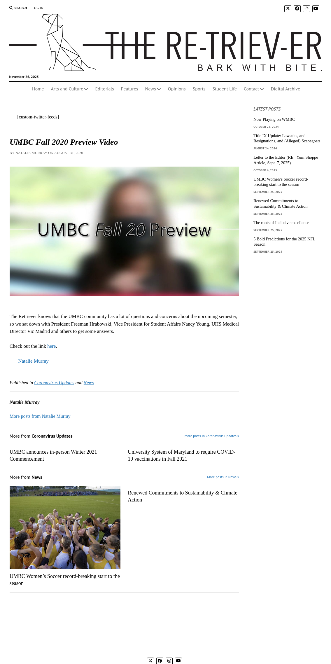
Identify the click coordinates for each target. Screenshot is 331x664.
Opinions (177, 89)
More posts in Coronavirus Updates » (212, 436)
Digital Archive (285, 89)
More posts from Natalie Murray (40, 416)
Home (38, 89)
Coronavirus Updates (54, 382)
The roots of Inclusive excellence (281, 222)
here (51, 346)
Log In (37, 8)
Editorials (104, 89)
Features (129, 89)
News (150, 89)
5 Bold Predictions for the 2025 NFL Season (284, 242)
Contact (251, 89)
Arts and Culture (67, 89)
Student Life (225, 89)
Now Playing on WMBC (274, 119)
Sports (199, 89)
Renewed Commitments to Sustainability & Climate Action (182, 496)
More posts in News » (223, 477)
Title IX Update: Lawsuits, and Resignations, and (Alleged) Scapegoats (286, 138)
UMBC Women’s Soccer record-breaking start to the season (65, 579)
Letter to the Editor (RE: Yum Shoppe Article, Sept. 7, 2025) (285, 160)
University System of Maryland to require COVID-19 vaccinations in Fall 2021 (181, 455)
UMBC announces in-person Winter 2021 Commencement (53, 455)
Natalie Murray (33, 361)
